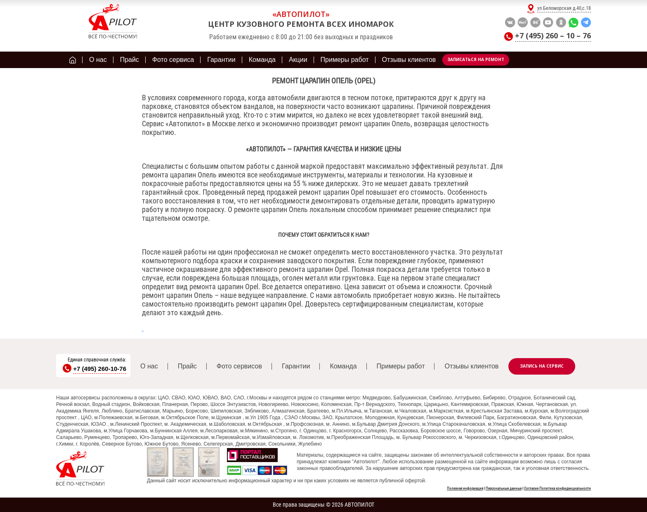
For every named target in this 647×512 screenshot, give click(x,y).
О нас (149, 366)
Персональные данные (504, 488)
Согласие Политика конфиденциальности (557, 488)
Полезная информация (465, 488)
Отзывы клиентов (471, 366)
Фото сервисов (239, 366)
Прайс (187, 366)
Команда (343, 366)
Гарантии (296, 366)
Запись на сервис (542, 366)
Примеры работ (401, 366)
